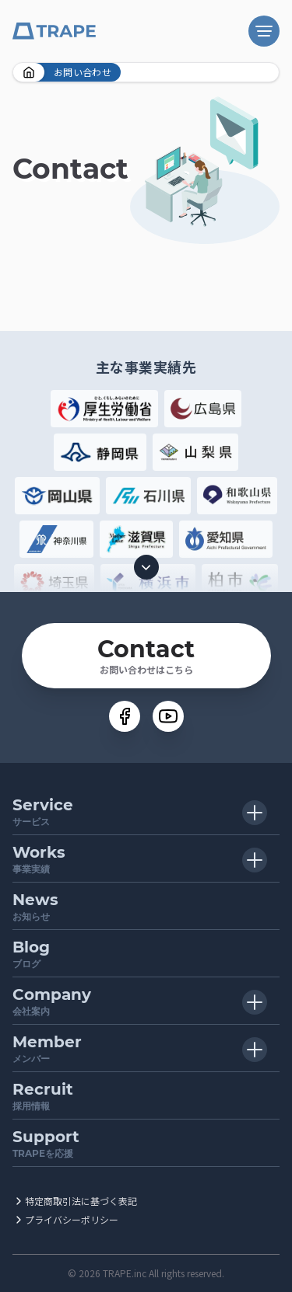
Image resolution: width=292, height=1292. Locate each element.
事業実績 (146, 858)
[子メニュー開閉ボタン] (254, 812)
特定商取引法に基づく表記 (81, 1200)
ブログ (146, 953)
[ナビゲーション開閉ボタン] (264, 31)
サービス (146, 810)
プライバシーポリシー (71, 1219)
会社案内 (146, 1000)
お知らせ (146, 905)
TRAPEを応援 (146, 1142)
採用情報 (146, 1095)
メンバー (146, 1047)
